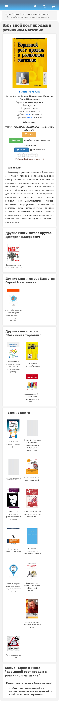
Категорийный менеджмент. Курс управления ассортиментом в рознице (13, 361)
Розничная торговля (32, 102)
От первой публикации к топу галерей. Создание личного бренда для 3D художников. (32, 438)
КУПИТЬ (29, 134)
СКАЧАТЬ (21, 150)
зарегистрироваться (32, 694)
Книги (16, 14)
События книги (29, 122)
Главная (7, 14)
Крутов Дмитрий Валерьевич (35, 14)
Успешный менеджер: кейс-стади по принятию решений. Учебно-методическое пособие (13, 308)
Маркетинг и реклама (29, 92)
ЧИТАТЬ (16, 140)
